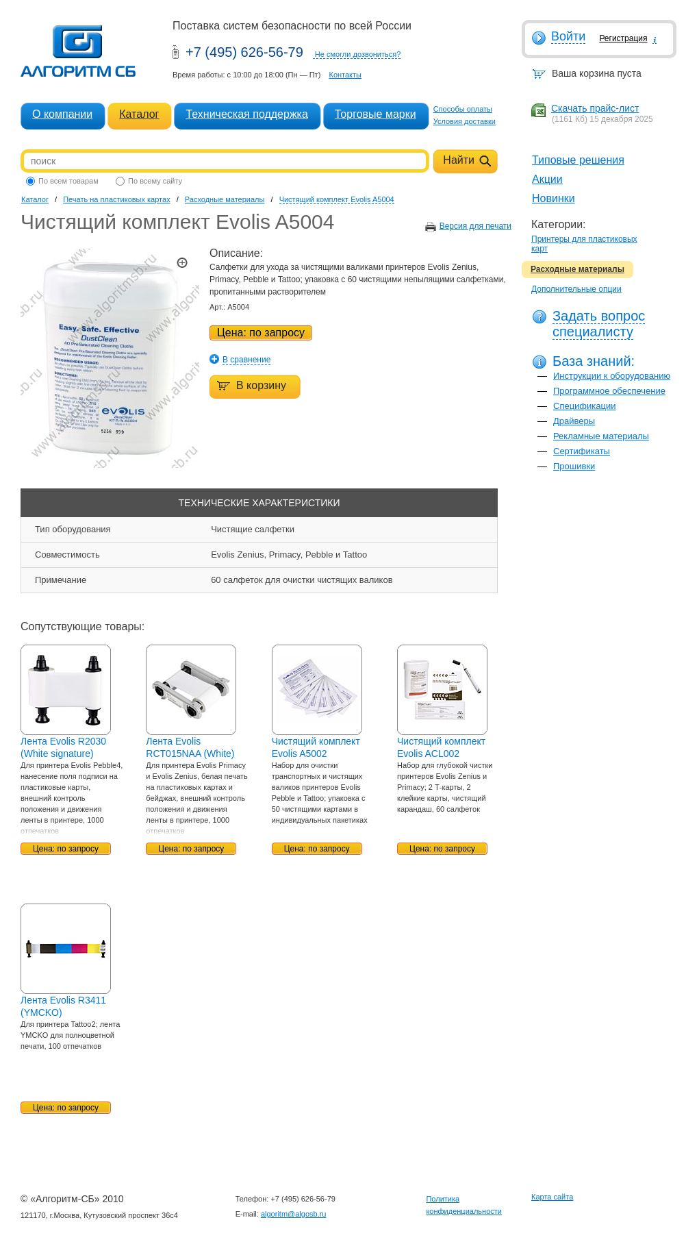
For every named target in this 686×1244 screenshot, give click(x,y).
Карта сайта (552, 1197)
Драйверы (574, 421)
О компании (62, 114)
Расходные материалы (577, 269)
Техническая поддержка (246, 114)
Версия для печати (475, 226)
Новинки (553, 198)
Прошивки (574, 466)
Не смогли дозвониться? (358, 54)
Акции (547, 179)
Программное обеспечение (609, 391)
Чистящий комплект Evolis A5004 (336, 199)
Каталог (139, 114)
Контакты (345, 75)
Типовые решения (578, 160)
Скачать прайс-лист (595, 108)
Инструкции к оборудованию (611, 376)
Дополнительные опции (576, 289)
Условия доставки (464, 121)
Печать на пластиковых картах (116, 199)
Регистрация (623, 38)
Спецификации (584, 406)
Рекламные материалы (601, 436)
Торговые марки (375, 114)
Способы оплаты (462, 109)
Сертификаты (581, 451)
